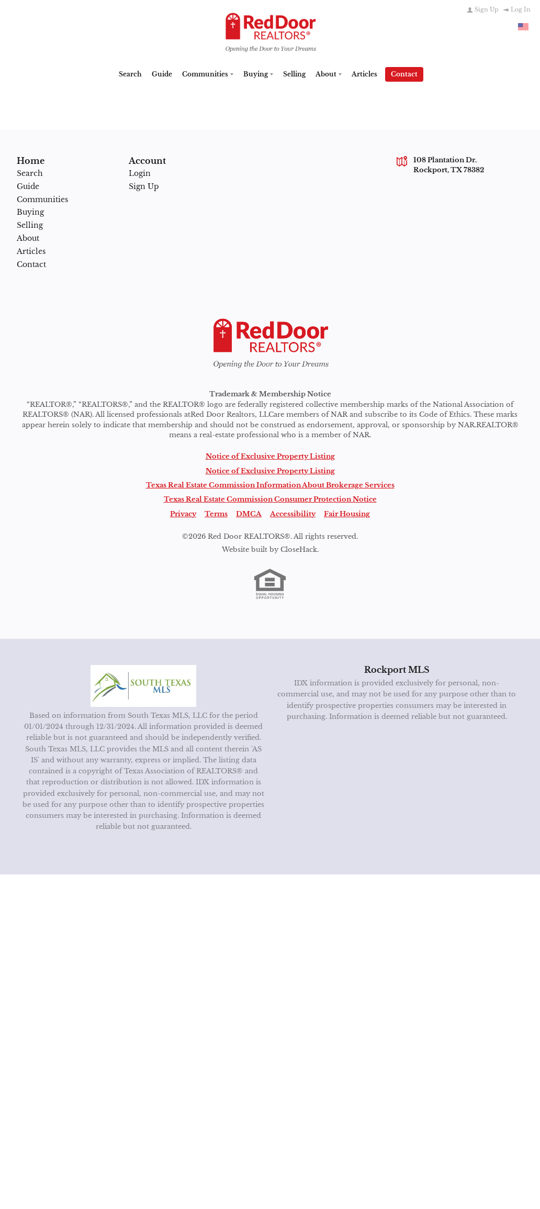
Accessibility (293, 513)
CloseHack (298, 549)
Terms (216, 513)
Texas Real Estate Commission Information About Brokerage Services (270, 485)
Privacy (183, 513)
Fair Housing (347, 513)
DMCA (249, 513)
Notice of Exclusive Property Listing (270, 456)
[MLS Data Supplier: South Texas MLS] (143, 685)
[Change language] (523, 26)
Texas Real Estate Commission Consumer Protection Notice (270, 499)
